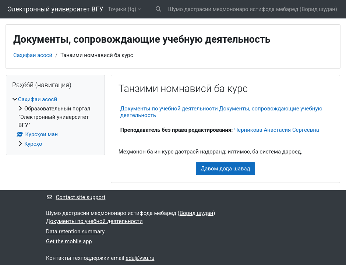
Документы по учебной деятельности (94, 221)
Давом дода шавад (225, 168)
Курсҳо (33, 144)
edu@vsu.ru (140, 258)
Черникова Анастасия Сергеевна (276, 130)
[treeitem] (55, 121)
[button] (158, 9)
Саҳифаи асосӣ (32, 55)
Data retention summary (75, 231)
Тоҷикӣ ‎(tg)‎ (122, 9)
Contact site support (75, 197)
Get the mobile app (69, 241)
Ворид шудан (318, 9)
